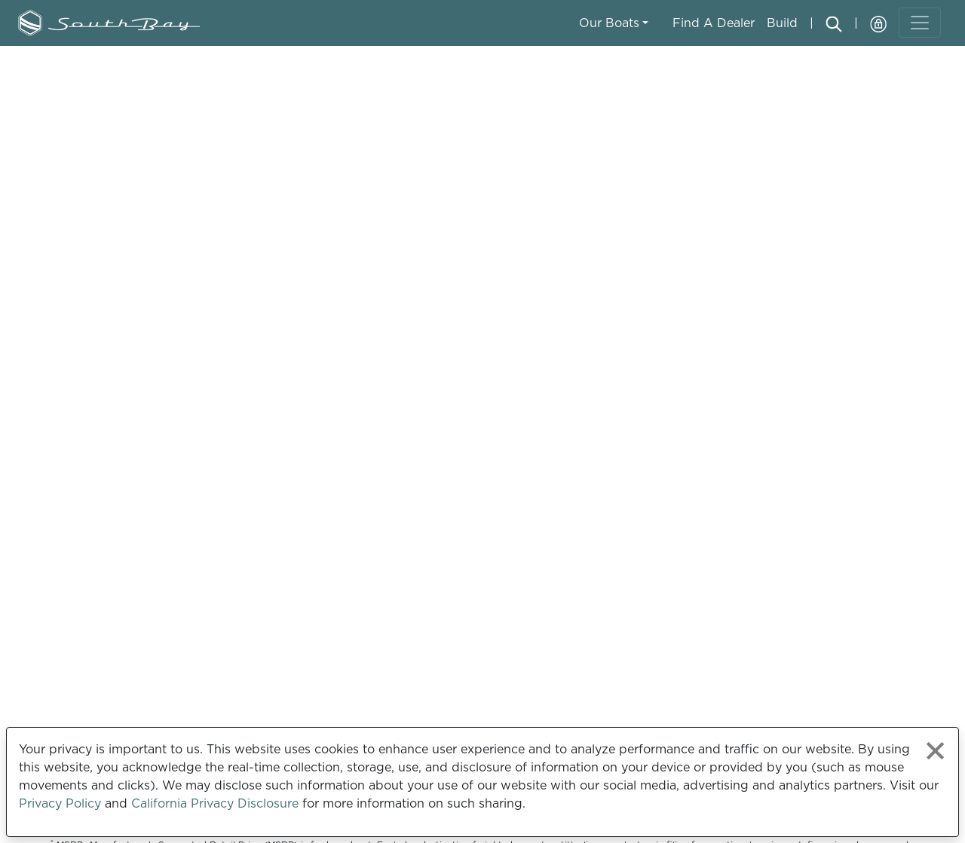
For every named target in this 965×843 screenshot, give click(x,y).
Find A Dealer (713, 22)
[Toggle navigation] (920, 23)
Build (782, 22)
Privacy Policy (60, 803)
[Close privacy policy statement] (935, 751)
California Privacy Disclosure (215, 803)
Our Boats (609, 22)
